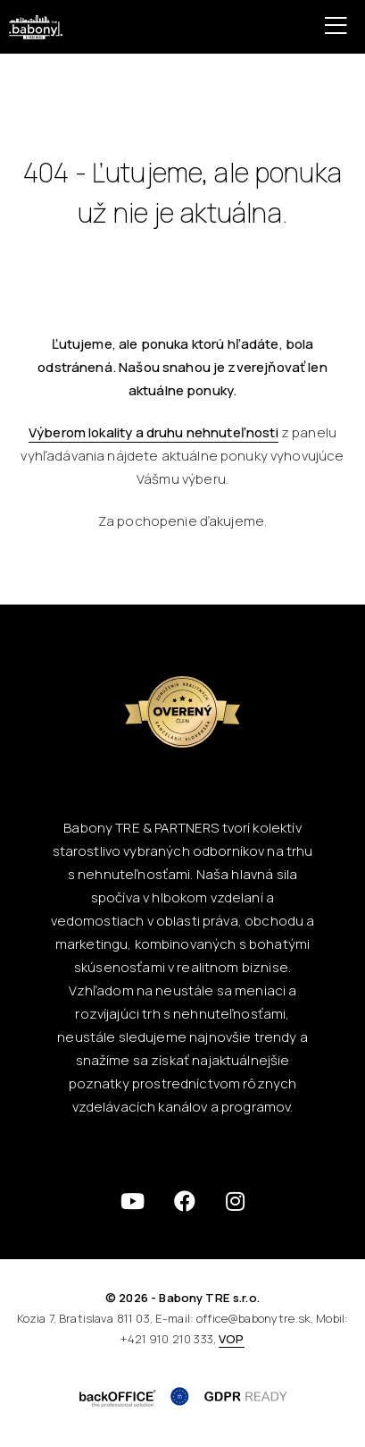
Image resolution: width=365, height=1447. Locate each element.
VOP (231, 1339)
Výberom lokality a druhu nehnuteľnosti (153, 432)
